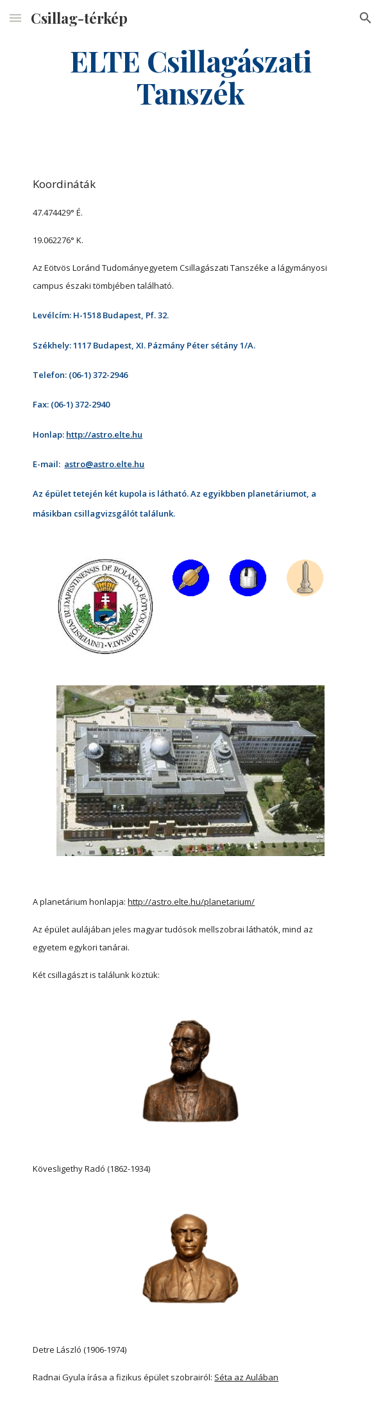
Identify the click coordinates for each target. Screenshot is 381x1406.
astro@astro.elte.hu (104, 464)
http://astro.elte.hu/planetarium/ (191, 901)
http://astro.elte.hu (104, 434)
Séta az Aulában (246, 1377)
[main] (190, 76)
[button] (15, 17)
